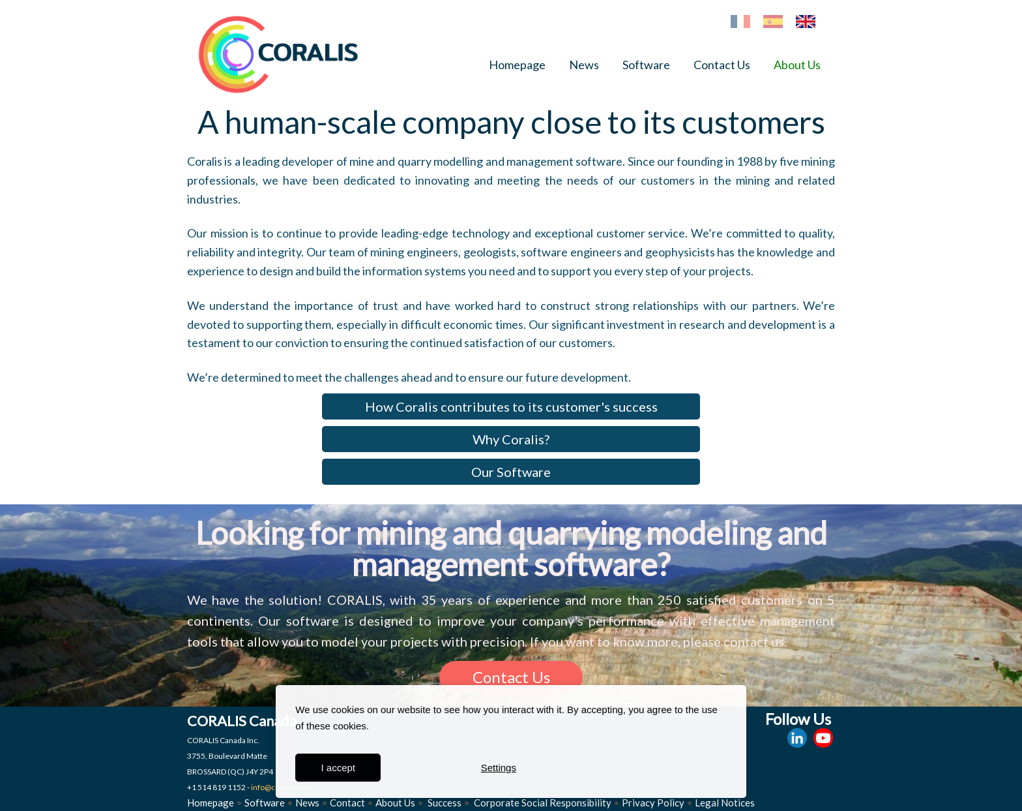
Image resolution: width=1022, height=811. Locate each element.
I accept (338, 767)
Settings (498, 767)
